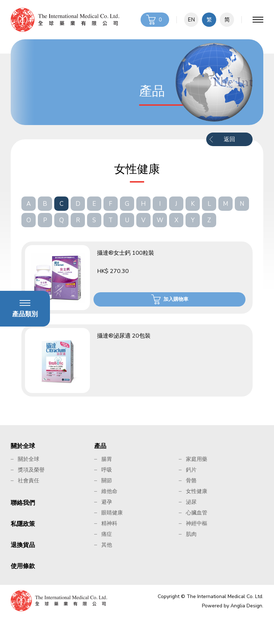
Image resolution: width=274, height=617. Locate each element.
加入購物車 (175, 299)
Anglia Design (246, 605)
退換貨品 (23, 545)
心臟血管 (196, 512)
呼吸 (106, 469)
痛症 (106, 534)
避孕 (106, 502)
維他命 (109, 491)
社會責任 (28, 480)
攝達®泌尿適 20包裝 (124, 336)
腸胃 (106, 459)
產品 (100, 446)
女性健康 (196, 491)
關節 (106, 480)
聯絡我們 (23, 503)
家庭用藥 (196, 459)
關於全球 (23, 446)
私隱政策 (23, 524)
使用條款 (23, 566)
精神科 (109, 523)
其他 (106, 544)
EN (191, 19)
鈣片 (191, 469)
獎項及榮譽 (31, 469)
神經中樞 (196, 523)
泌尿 (191, 502)
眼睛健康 (112, 512)
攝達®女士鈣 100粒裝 (125, 253)
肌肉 (191, 534)
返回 (229, 139)
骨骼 (191, 480)
